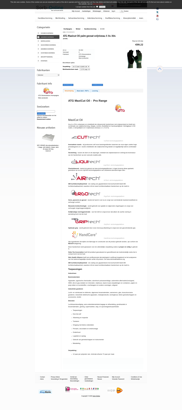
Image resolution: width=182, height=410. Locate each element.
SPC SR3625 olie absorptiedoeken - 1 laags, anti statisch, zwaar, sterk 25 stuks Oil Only (48, 147)
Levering (95, 91)
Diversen (44, 61)
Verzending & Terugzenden (59, 379)
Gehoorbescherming (76, 18)
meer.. (141, 18)
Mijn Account (76, 11)
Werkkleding (60, 18)
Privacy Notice (55, 377)
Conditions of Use (136, 377)
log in (113, 11)
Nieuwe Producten (103, 377)
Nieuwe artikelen (46, 127)
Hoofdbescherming (112, 18)
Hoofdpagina (67, 29)
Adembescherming (94, 18)
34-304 (102, 29)
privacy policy (98, 4)
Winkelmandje (135, 379)
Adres (42, 379)
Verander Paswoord (118, 379)
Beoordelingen (74, 381)
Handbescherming (45, 18)
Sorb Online (96, 396)
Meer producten (43, 98)
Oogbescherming (47, 33)
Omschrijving (69, 91)
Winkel (78, 29)
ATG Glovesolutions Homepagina (48, 95)
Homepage (82, 56)
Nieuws (99, 379)
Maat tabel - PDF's (83, 91)
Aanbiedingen (86, 11)
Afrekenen (106, 11)
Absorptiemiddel (129, 18)
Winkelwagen (97, 11)
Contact (42, 377)
